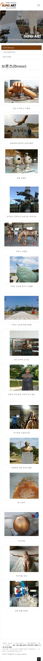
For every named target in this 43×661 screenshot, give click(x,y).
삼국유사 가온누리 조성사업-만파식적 (21, 216)
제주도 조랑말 (21, 251)
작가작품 (21, 541)
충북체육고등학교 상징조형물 (21, 143)
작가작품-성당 (21, 576)
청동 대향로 (21, 178)
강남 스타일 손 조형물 (21, 108)
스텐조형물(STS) (9, 52)
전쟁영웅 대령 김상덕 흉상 (21, 467)
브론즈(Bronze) (8, 47)
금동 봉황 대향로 (21, 610)
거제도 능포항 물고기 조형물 (21, 286)
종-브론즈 (21, 502)
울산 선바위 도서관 (21, 359)
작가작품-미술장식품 (21, 432)
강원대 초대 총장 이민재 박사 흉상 (21, 394)
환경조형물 (7, 56)
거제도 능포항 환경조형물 (21, 324)
